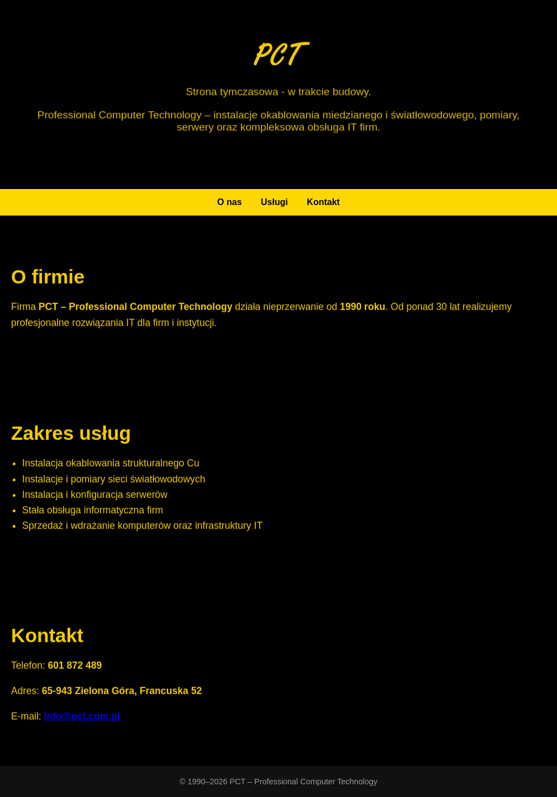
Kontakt (323, 202)
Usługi (274, 202)
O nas (229, 202)
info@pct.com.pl (82, 716)
